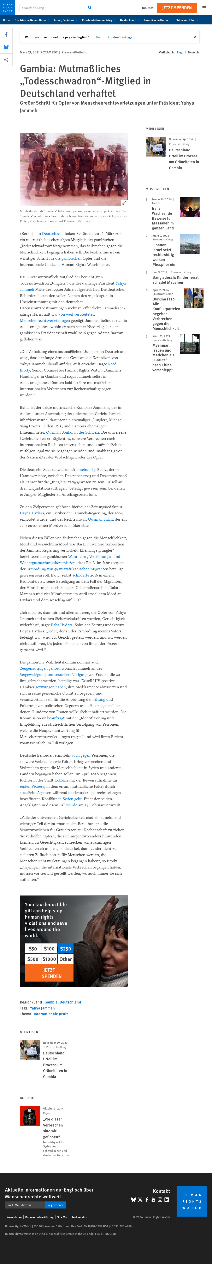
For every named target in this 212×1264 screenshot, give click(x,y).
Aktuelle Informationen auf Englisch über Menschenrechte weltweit (49, 1193)
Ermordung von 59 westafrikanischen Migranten (67, 569)
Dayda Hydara (32, 513)
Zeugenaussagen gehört (40, 668)
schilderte (81, 575)
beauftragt (56, 718)
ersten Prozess (32, 786)
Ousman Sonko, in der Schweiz (72, 432)
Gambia (51, 1002)
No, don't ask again (121, 37)
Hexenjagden (100, 705)
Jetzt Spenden (177, 7)
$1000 (49, 958)
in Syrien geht (70, 798)
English (182, 52)
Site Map (62, 1217)
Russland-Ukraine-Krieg (99, 20)
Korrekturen (14, 1217)
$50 (33, 948)
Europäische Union (158, 20)
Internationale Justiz (51, 1014)
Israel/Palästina (66, 20)
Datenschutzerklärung (39, 1217)
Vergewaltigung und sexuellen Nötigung (54, 674)
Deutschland (130, 20)
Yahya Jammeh (42, 1008)
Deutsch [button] (148, 7)
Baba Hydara (62, 624)
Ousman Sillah (100, 519)
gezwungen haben (50, 687)
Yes (98, 37)
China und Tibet (188, 20)
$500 (33, 958)
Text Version (79, 1217)
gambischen (72, 258)
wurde (72, 805)
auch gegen (81, 755)
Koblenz (61, 780)
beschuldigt (86, 469)
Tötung (99, 699)
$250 (65, 948)
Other (65, 958)
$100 (49, 948)
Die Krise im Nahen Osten (33, 20)
